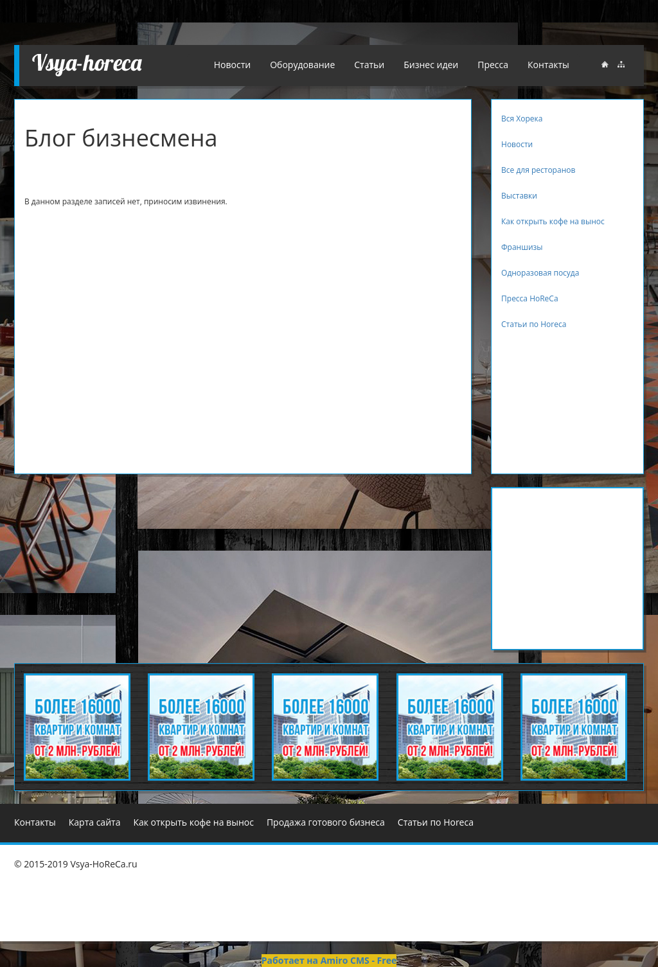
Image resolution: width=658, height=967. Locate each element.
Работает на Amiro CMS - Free (329, 960)
